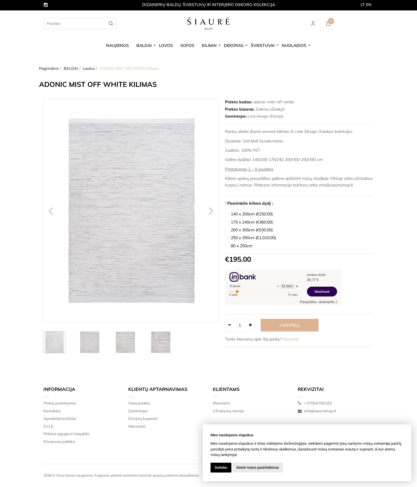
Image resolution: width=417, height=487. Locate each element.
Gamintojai (137, 411)
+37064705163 (315, 403)
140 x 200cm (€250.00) (252, 214)
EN (369, 4)
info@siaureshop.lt (317, 411)
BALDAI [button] (144, 45)
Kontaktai (52, 411)
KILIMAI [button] (209, 45)
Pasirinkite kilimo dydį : (250, 203)
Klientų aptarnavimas (157, 389)
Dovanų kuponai (142, 418)
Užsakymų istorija (228, 411)
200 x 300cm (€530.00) (252, 229)
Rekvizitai (136, 426)
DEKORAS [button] (234, 45)
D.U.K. (48, 426)
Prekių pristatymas (59, 403)
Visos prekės (139, 403)
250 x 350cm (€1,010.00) (253, 237)
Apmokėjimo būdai (59, 418)
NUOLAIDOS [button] (294, 45)
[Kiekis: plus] (250, 325)
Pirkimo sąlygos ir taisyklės (66, 433)
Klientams (226, 389)
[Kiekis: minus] (229, 325)
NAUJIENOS (117, 45)
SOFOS (187, 45)
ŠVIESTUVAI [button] (263, 45)
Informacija (59, 389)
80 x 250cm (241, 245)
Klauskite (291, 339)
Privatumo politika (59, 441)
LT (363, 4)
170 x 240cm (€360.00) (252, 222)
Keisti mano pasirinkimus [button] (258, 467)
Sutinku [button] (221, 467)
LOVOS (166, 45)
